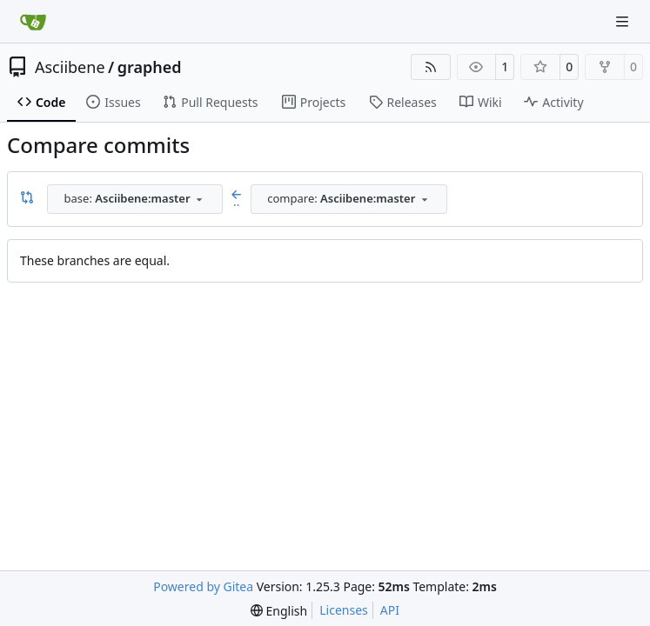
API (389, 610)
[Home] (33, 21)
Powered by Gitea (203, 586)
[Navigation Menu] (623, 21)
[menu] (279, 611)
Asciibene (70, 67)
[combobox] (135, 199)
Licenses (343, 610)
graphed (149, 67)
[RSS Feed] (431, 67)
